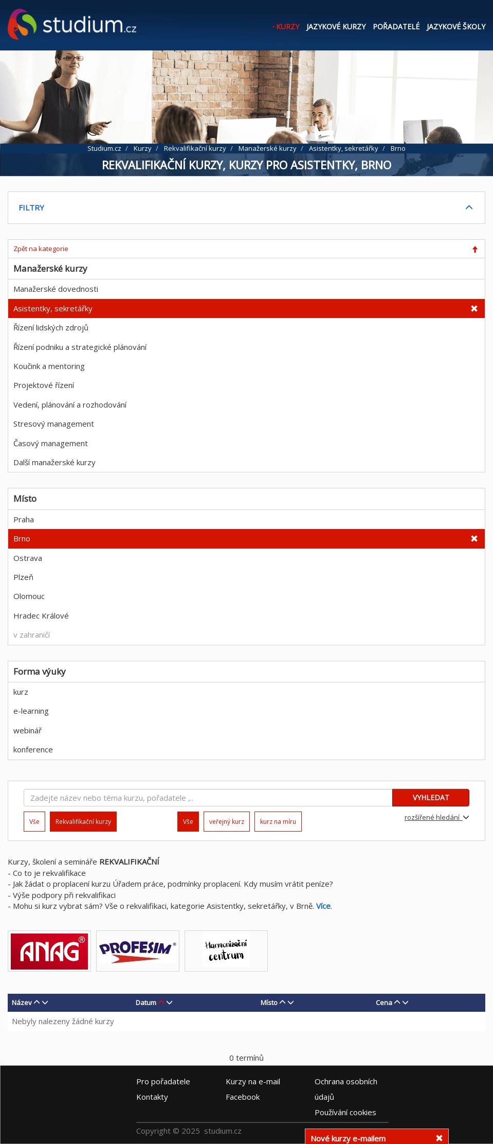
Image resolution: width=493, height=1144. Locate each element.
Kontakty (152, 1097)
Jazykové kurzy (336, 26)
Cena (384, 1002)
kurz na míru (278, 821)
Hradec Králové (41, 615)
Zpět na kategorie (40, 248)
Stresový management (53, 423)
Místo (269, 1002)
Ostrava (27, 558)
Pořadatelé (396, 26)
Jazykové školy (456, 26)
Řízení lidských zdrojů (50, 327)
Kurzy (287, 26)
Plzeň (23, 577)
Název (22, 1002)
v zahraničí (31, 634)
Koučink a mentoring (49, 366)
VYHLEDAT (431, 797)
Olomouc (29, 596)
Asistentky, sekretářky (53, 308)
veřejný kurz (226, 821)
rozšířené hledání (437, 817)
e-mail (253, 1081)
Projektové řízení (43, 385)
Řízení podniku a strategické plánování (80, 347)
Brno (21, 538)
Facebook (243, 1097)
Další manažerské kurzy (54, 462)
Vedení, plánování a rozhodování (69, 404)
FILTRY (31, 207)
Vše (34, 821)
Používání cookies (345, 1112)
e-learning (31, 711)
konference (33, 749)
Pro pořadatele (163, 1081)
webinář (27, 730)
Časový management (50, 443)
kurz (20, 692)
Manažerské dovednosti (55, 289)
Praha (23, 519)
